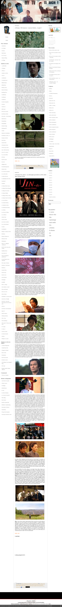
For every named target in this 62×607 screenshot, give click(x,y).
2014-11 (50, 180)
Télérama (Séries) (5, 315)
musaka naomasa (18, 585)
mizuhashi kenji (33, 166)
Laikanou (3, 183)
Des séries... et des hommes (6, 116)
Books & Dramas (5, 89)
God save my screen (5, 147)
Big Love (50, 148)
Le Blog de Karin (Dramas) (6, 188)
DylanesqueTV (4, 128)
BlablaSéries (4, 85)
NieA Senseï (4, 400)
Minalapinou (4, 241)
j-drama (51, 228)
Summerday (4, 409)
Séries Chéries (4, 294)
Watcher (3, 336)
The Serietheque (4, 320)
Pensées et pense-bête (5, 402)
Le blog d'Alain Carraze (6, 185)
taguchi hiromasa (37, 585)
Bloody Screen (4, 87)
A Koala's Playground (5, 345)
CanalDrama (4, 94)
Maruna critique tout (5, 236)
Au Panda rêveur (4, 80)
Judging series (4, 164)
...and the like (4, 65)
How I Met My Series (5, 149)
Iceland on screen (5, 359)
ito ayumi (41, 166)
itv (50, 233)
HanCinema (4, 53)
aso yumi (30, 584)
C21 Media (3, 48)
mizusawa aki (23, 585)
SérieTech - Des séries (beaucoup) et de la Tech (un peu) (6, 302)
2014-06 (50, 187)
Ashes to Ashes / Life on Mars (54, 143)
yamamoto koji (18, 587)
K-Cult (3, 390)
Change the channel (5, 350)
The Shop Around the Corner (6, 414)
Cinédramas (4, 97)
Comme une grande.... (5, 101)
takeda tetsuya (32, 585)
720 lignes (3, 68)
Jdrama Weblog (4, 57)
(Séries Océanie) (52, 134)
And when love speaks (5, 380)
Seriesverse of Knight (5, 298)
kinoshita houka (18, 168)
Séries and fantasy (5, 289)
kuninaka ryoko (28, 166)
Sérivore (3, 306)
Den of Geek (4, 352)
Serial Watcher (4, 277)
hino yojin (22, 168)
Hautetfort (30, 603)
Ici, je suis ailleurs (5, 154)
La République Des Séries (6, 178)
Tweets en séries (4, 331)
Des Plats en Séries (5, 113)
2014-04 (50, 192)
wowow (17, 166)
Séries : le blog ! (4, 284)
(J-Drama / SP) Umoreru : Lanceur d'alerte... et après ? (28, 28)
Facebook (27, 168)
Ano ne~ (3, 75)
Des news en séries (5, 111)
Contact (7, 40)
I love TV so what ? (5, 152)
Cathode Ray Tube (5, 347)
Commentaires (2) (35, 165)
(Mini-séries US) (52, 103)
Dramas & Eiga (4, 125)
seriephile (3, 282)
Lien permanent (29, 165)
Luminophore (4, 229)
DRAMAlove (4, 118)
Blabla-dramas (4, 82)
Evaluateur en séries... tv (6, 135)
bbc (50, 217)
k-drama (52, 230)
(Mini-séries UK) (52, 100)
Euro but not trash (5, 357)
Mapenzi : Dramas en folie (6, 231)
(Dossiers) (51, 98)
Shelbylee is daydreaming (6, 404)
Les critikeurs (4, 214)
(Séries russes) (51, 136)
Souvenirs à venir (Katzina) (6, 308)
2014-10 (50, 182)
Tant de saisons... (4, 313)
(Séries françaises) (52, 129)
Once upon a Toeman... (5, 262)
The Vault (3, 365)
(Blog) (50, 91)
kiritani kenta (23, 166)
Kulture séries (4, 169)
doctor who (52, 214)
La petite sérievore (5, 176)
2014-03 (50, 194)
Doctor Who (51, 151)
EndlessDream (4, 388)
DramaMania (4, 121)
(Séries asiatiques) (52, 119)
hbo (50, 225)
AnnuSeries (4, 45)
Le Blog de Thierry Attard (6, 195)
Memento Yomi (4, 238)
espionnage (52, 220)
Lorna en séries (4, 219)
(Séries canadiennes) (52, 124)
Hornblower (51, 153)
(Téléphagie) (51, 139)
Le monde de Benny (5, 202)
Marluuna (3, 233)
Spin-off (3, 311)
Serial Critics (4, 272)
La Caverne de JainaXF (6, 171)
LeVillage (3, 60)
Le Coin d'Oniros (5, 200)
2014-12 (50, 177)
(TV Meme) (51, 141)
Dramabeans (4, 355)
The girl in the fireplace (6, 412)
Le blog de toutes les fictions (6, 197)
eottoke (3, 130)
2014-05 (50, 189)
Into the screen (4, 159)
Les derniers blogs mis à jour (22, 602)
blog (49, 603)
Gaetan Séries (4, 142)
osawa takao (18, 584)
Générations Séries (5, 145)
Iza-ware (3, 161)
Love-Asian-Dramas (5, 224)
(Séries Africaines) (52, 112)
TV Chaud (3, 326)
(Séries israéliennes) (52, 131)
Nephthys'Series (4, 250)
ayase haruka (22, 584)
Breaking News (4, 92)
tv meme (51, 212)
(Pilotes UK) (51, 107)
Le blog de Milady (5, 193)
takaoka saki (43, 584)
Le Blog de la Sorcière (5, 190)
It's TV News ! (4, 55)
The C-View (4, 318)
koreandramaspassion (5, 166)
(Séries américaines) (52, 115)
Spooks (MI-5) (51, 155)
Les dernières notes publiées (31, 602)
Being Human (51, 146)
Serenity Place (4, 270)
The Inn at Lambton (5, 375)
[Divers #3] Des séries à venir (54, 50)
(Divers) (50, 95)
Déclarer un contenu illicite (15, 603)
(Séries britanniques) (52, 122)
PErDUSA (3, 267)
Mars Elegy (4, 397)
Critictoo (3, 50)
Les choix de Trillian (5, 212)
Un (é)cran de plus (5, 333)
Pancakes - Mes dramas (6, 265)
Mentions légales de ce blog (24, 603)
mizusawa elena (38, 584)
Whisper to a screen (5, 338)
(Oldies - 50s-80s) (52, 105)
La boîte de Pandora (5, 392)
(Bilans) (50, 88)
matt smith (52, 222)
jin (43, 583)
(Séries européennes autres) (53, 127)
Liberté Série (4, 217)
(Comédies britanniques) (53, 93)
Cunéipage (3, 385)
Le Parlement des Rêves (6, 207)
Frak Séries (4, 140)
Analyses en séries (5, 73)
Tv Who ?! (3, 329)
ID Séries (3, 157)
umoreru (20, 166)
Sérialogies (3, 279)
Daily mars (3, 109)
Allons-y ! (3, 70)
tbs (44, 583)
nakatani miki (34, 584)
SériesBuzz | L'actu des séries (7, 296)
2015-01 (50, 175)
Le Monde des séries (5, 205)
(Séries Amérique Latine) (53, 117)
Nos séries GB (4, 253)
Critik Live (3, 106)
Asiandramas (4, 77)
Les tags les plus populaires (40, 602)
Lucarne (3, 226)
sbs (50, 235)
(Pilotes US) (51, 110)
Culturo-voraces (4, 383)
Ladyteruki (3, 181)
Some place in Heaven (5, 407)
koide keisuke (26, 584)
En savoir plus (49, 605)
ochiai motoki (38, 166)
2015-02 (50, 173)
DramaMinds (4, 123)
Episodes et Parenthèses (6, 133)
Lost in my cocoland (5, 221)
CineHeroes (4, 99)
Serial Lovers (4, 274)
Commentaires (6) (35, 583)
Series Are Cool (4, 291)
